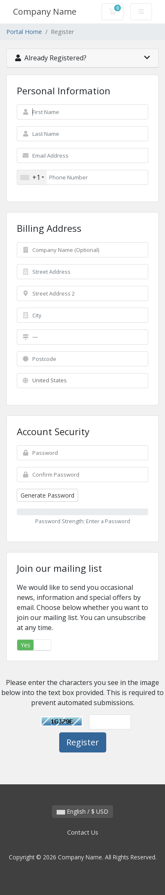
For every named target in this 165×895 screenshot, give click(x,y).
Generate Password (47, 495)
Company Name (44, 11)
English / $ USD (82, 811)
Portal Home (24, 32)
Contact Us (82, 832)
